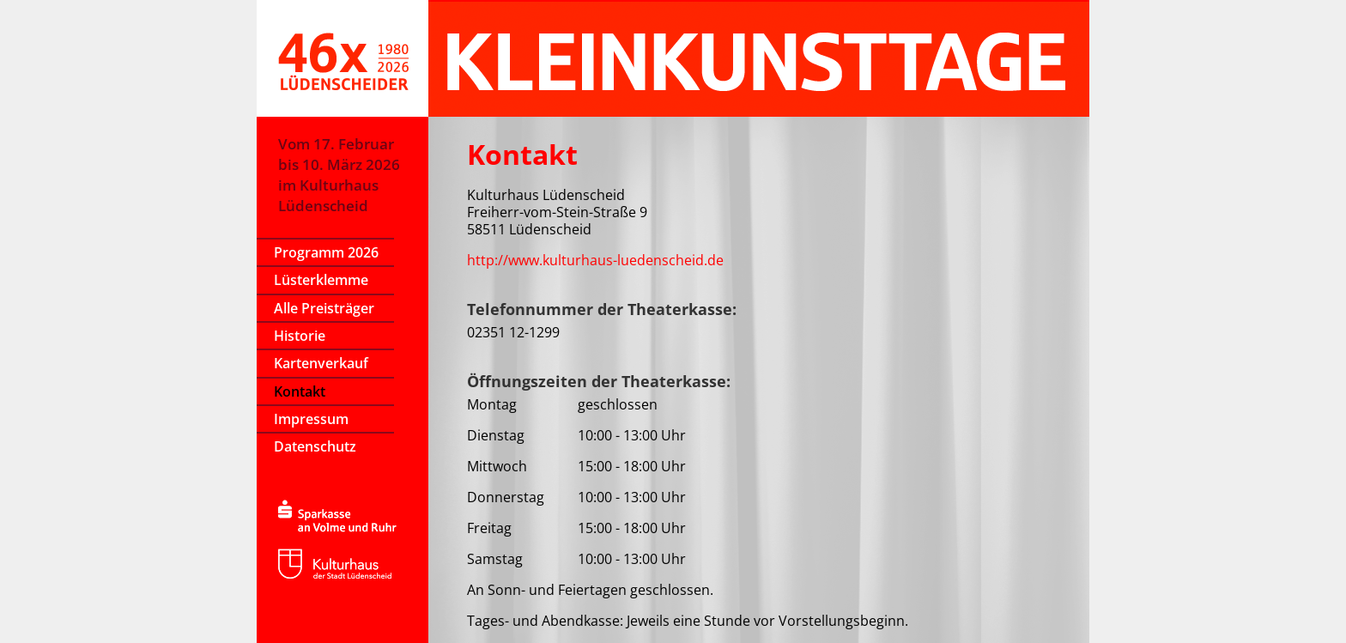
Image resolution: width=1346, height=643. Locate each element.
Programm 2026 (326, 252)
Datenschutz (315, 446)
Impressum (311, 418)
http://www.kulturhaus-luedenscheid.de (595, 260)
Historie (299, 335)
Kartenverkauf (321, 363)
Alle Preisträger (324, 308)
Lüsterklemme (321, 279)
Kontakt (299, 391)
